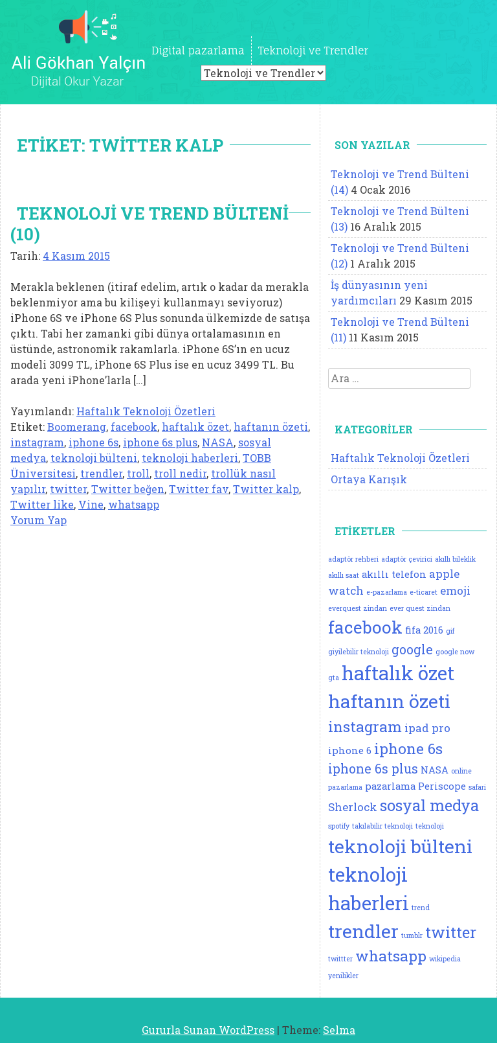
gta (333, 677)
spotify (338, 826)
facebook (134, 426)
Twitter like (42, 504)
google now (455, 651)
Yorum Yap (38, 520)
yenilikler (343, 975)
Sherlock (352, 806)
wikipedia (445, 958)
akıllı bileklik (455, 559)
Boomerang (76, 426)
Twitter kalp (266, 489)
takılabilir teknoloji (382, 826)
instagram (37, 442)
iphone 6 (349, 750)
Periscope (442, 786)
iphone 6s (93, 442)
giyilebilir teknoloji (358, 651)
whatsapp (133, 504)
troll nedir (180, 473)
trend (421, 907)
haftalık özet (195, 426)
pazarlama (390, 786)
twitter (68, 489)
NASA (218, 442)
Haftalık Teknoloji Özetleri (145, 411)
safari (477, 787)
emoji (455, 590)
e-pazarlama (386, 592)
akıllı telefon (394, 574)
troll (138, 473)
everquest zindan (357, 608)
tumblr (412, 935)
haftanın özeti (271, 426)
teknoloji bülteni (93, 457)
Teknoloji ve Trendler (313, 50)
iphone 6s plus (160, 442)
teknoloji (429, 826)
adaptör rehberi (353, 559)
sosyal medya (429, 805)
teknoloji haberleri (190, 457)
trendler (101, 473)
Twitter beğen (127, 489)
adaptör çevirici (406, 559)
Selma (339, 1030)
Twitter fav (198, 489)
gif (450, 631)
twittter (340, 958)
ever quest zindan (420, 608)
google (412, 649)
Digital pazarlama (198, 50)
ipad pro (427, 727)
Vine (91, 504)
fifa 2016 (424, 630)
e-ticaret (423, 592)
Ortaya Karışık (369, 479)
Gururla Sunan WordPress (208, 1030)
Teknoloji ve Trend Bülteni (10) (149, 223)
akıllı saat (343, 575)
